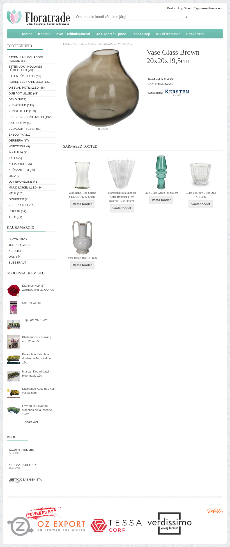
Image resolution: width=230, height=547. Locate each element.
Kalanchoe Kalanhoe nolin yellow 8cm (39, 390)
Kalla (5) (15, 158)
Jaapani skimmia (32, 451)
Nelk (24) (15, 193)
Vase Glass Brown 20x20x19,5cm (116, 44)
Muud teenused (168, 34)
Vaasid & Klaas (88, 44)
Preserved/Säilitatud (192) (30, 117)
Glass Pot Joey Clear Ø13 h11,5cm (201, 194)
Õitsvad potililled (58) (27, 87)
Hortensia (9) (19, 146)
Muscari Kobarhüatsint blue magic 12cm (36, 373)
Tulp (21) (15, 217)
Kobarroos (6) (20, 164)
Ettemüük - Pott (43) (25, 76)
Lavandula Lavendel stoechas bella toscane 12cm (37, 410)
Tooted (26, 34)
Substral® (17, 262)
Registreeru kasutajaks (208, 8)
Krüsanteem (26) (22, 170)
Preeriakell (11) (21, 205)
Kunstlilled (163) (22, 111)
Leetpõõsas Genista (32, 481)
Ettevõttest (195, 34)
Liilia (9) (15, 175)
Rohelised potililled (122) (30, 81)
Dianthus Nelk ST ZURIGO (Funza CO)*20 (38, 287)
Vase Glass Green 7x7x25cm (161, 192)
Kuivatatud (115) (21, 105)
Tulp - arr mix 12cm (34, 320)
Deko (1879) (17, 99)
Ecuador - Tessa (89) (25, 128)
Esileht (67, 44)
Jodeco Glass (20, 245)
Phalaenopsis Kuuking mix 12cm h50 (36, 339)
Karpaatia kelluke (32, 466)
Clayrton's (18, 239)
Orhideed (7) (18, 199)
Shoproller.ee (215, 511)
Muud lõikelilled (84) (26, 187)
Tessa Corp (141, 34)
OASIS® (14, 256)
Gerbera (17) (19, 140)
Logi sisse (184, 8)
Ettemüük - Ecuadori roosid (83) (26, 59)
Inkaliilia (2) (18, 152)
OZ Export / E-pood (111, 34)
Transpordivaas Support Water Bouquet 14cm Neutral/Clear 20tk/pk (122, 197)
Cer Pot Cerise (31, 302)
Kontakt (44, 34)
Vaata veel (31, 422)
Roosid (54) (17, 211)
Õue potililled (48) (23, 93)
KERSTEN (15, 250)
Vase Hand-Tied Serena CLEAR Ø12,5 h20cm (82, 194)
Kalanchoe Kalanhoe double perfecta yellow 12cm (36, 358)
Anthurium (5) (20, 123)
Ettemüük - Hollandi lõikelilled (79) (25, 68)
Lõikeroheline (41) (23, 181)
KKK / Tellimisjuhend (73, 34)
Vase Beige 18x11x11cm (82, 257)
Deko (75, 44)
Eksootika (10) (20, 134)
